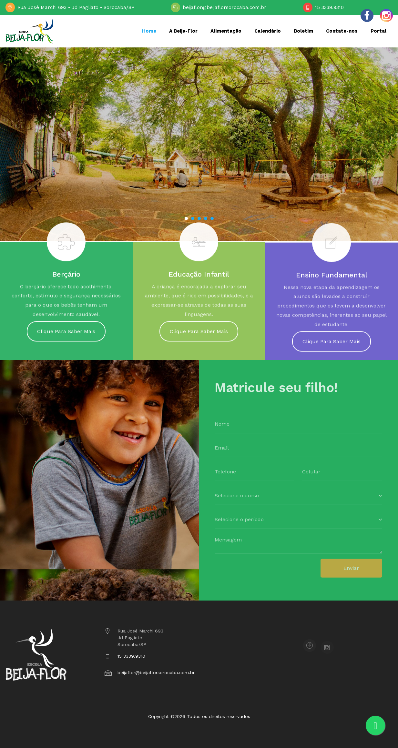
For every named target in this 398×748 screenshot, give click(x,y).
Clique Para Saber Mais (66, 334)
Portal (378, 31)
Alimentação (225, 31)
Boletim (303, 31)
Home (149, 31)
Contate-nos (342, 31)
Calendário (267, 31)
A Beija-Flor (183, 31)
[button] (186, 218)
